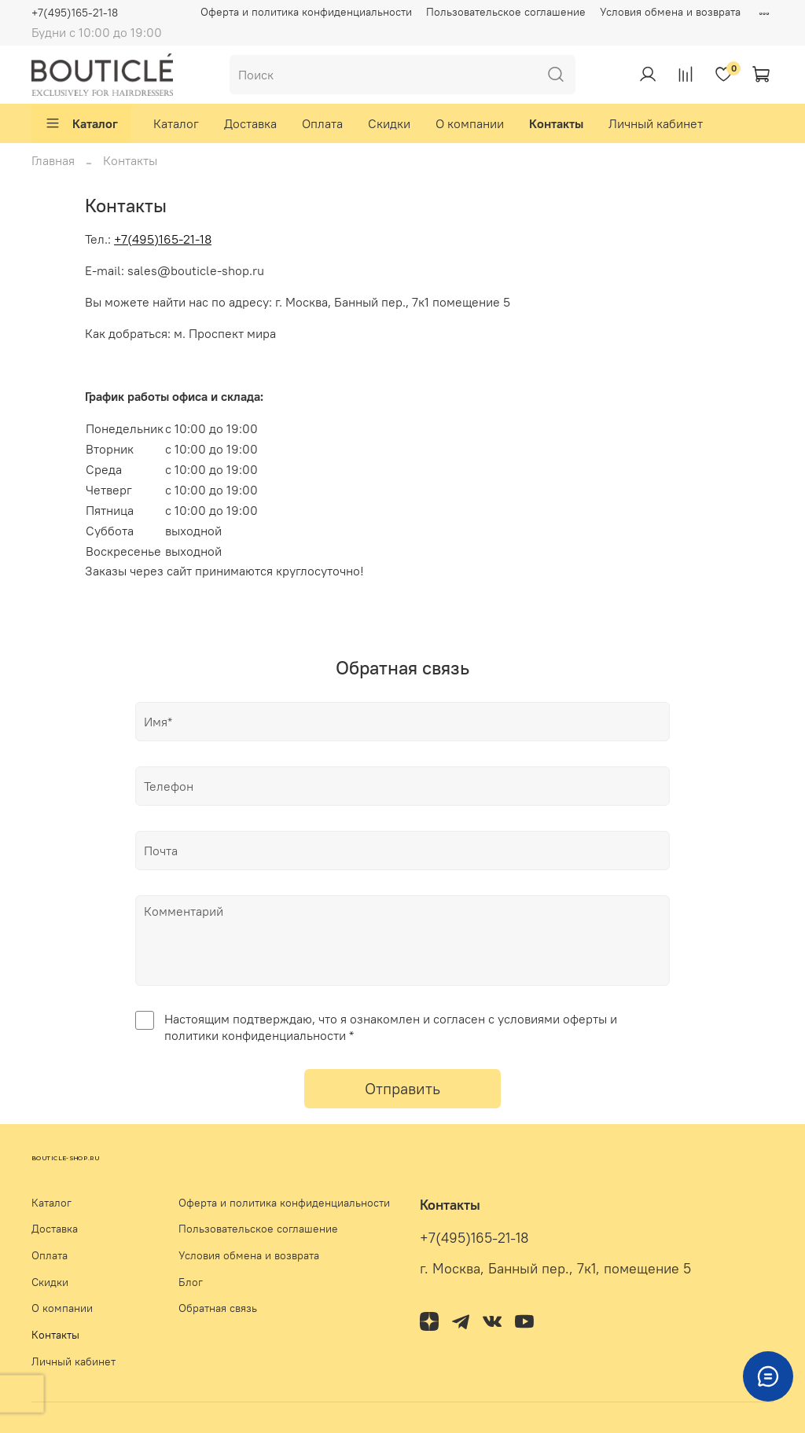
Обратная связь (217, 1308)
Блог (190, 1282)
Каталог (81, 123)
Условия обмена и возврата (670, 12)
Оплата (322, 123)
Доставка (250, 123)
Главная (53, 160)
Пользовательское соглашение (506, 12)
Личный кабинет (655, 123)
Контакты (556, 123)
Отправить (402, 1088)
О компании (470, 123)
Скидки (389, 123)
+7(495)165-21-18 (74, 13)
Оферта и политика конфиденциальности (306, 12)
